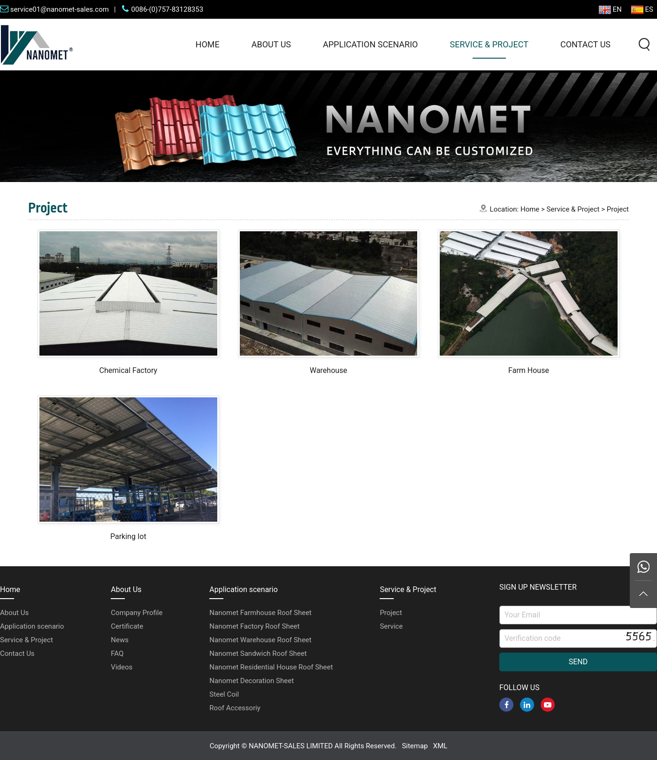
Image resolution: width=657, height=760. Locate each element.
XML (440, 746)
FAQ (117, 653)
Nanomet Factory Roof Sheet (254, 626)
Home (208, 44)
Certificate (127, 626)
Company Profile (136, 612)
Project (618, 209)
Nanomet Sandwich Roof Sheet (257, 653)
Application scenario (370, 44)
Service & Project (489, 44)
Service (391, 626)
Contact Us (585, 44)
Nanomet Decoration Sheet (251, 680)
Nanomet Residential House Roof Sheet (271, 667)
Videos (121, 667)
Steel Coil (224, 694)
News (120, 640)
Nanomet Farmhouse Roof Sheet (260, 612)
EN (610, 9)
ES (642, 9)
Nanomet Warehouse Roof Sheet (260, 640)
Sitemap (415, 746)
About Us (271, 44)
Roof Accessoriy (234, 708)
